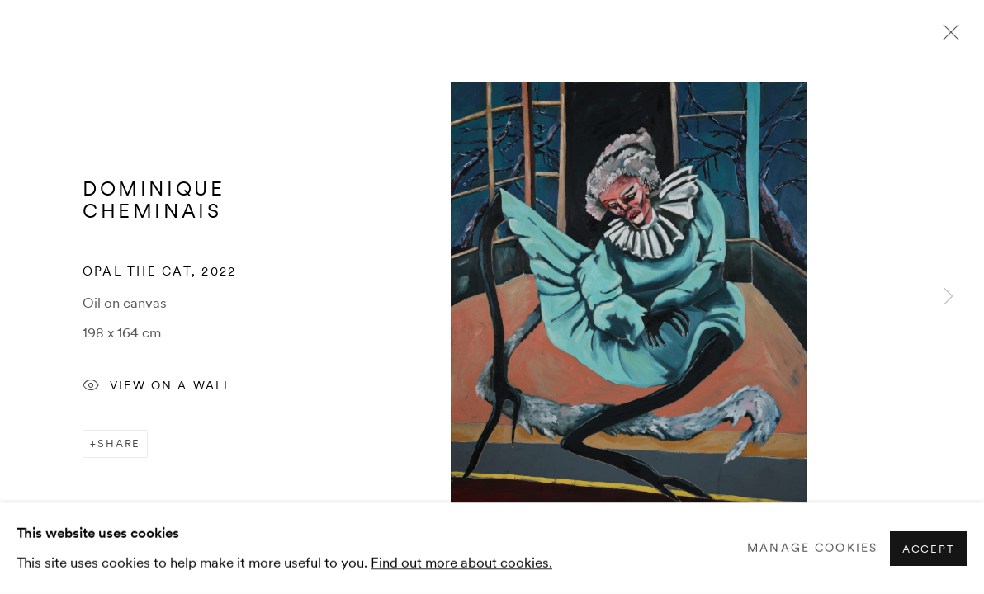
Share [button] (119, 443)
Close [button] (946, 37)
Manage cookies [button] (812, 547)
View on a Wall (157, 387)
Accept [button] (928, 548)
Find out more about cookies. (461, 562)
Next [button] (948, 297)
